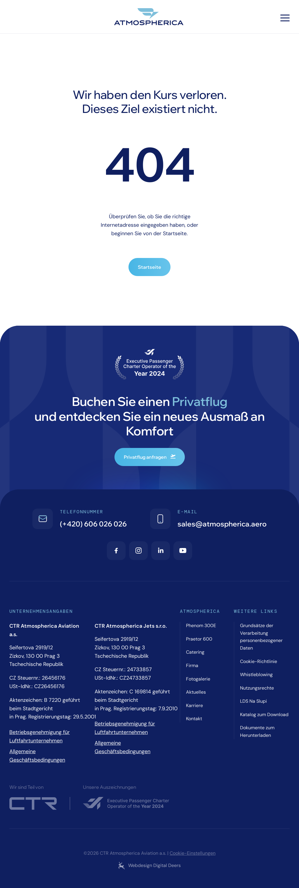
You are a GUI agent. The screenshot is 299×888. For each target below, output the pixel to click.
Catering (195, 652)
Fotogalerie (198, 679)
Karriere (194, 705)
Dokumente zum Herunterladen (257, 731)
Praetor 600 (199, 639)
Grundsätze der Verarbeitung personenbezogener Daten (261, 636)
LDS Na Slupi (253, 701)
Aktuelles (196, 692)
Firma (192, 665)
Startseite (149, 267)
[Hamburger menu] (285, 18)
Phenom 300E (201, 625)
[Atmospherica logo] (149, 18)
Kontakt (194, 719)
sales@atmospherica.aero (222, 523)
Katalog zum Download (264, 714)
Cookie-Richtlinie (258, 661)
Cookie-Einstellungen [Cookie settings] (192, 853)
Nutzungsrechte (257, 688)
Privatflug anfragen (149, 457)
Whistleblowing (256, 674)
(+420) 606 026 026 (93, 523)
